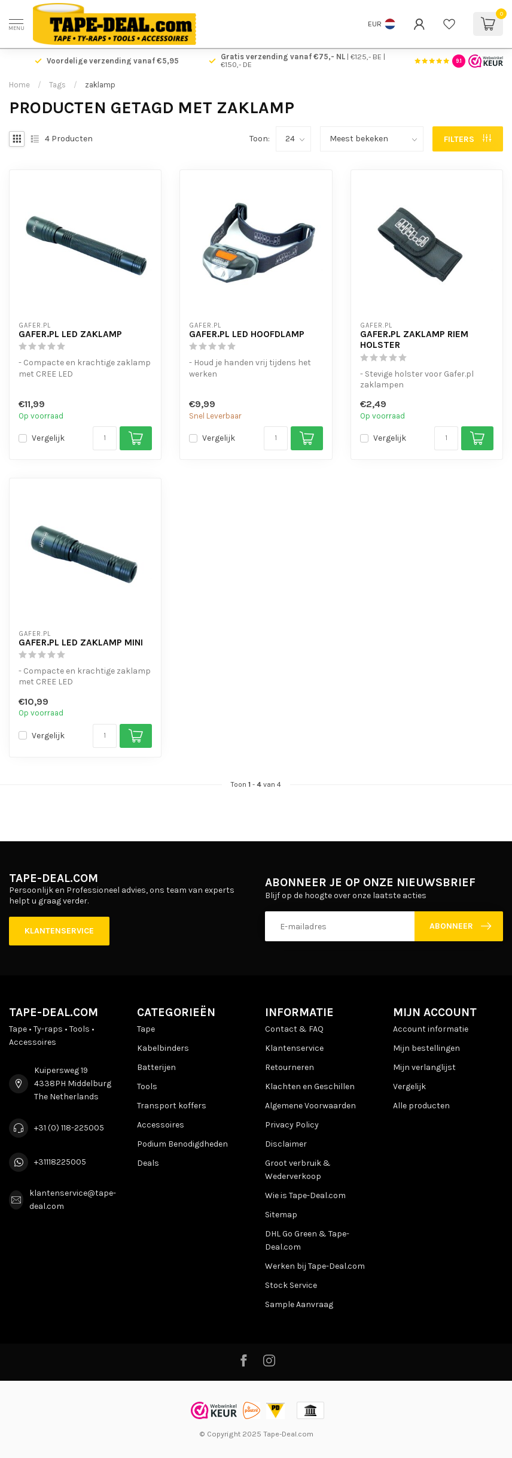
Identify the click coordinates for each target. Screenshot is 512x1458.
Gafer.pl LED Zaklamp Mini (81, 642)
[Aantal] (105, 438)
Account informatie (430, 1029)
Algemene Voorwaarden (310, 1106)
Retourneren (289, 1067)
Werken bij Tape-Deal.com (315, 1266)
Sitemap (281, 1215)
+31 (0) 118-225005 (69, 1128)
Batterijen (156, 1067)
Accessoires (160, 1125)
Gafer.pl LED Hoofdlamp (246, 334)
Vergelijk (48, 438)
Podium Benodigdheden (182, 1144)
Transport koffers (171, 1106)
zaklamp (100, 84)
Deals (148, 1163)
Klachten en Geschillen (310, 1086)
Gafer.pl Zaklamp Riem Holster (414, 339)
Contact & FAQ (294, 1029)
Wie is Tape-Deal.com (305, 1195)
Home (19, 84)
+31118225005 (60, 1162)
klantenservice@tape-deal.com (72, 1199)
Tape (146, 1029)
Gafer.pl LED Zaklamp (70, 334)
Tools (147, 1086)
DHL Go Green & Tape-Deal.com (307, 1240)
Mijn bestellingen (426, 1048)
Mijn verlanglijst (424, 1067)
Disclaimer (286, 1144)
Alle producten (421, 1106)
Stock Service (291, 1285)
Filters (467, 139)
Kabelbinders (163, 1048)
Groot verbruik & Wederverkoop (298, 1169)
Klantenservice (59, 931)
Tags (57, 84)
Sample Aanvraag (299, 1304)
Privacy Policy (292, 1125)
